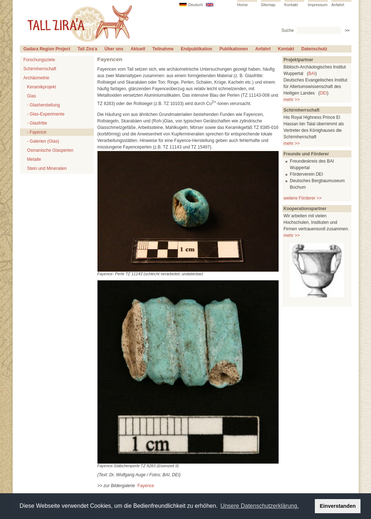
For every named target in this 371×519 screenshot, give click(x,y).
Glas (31, 96)
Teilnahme (163, 48)
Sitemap (268, 5)
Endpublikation (196, 48)
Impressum (318, 5)
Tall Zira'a (87, 48)
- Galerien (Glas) (43, 141)
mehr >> (292, 99)
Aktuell (138, 48)
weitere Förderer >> (303, 198)
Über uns (114, 48)
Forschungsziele (39, 59)
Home (242, 5)
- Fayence (36, 132)
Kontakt (291, 5)
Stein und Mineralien (47, 168)
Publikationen (234, 48)
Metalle (34, 159)
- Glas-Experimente (45, 114)
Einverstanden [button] (338, 506)
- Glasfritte (37, 123)
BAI (311, 73)
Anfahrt (338, 5)
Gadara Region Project (47, 48)
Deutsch (195, 5)
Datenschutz (314, 48)
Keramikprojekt (41, 86)
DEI (323, 93)
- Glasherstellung (43, 105)
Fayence (145, 485)
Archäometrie (36, 77)
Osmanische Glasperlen (50, 150)
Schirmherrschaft (40, 68)
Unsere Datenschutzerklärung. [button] (259, 506)
